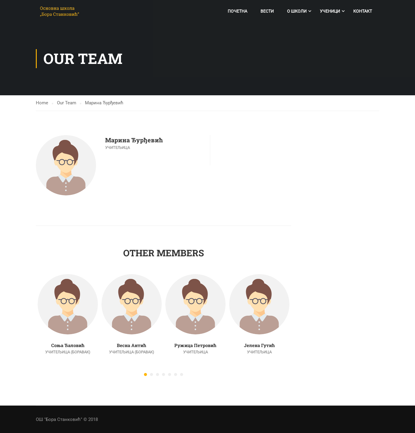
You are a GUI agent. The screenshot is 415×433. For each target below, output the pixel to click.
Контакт (362, 11)
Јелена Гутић (259, 346)
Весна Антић (131, 346)
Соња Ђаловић (68, 346)
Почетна (237, 11)
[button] (145, 374)
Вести (267, 11)
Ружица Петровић (195, 346)
